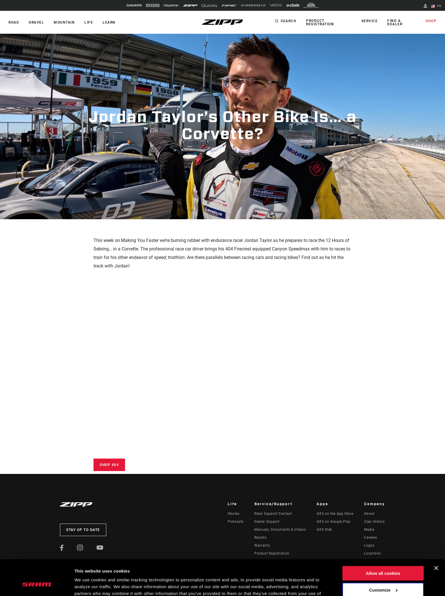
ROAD (14, 22)
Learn (109, 22)
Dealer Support (267, 522)
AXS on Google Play (334, 522)
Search (288, 21)
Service (369, 21)
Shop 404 (109, 465)
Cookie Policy (138, 569)
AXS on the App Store (335, 514)
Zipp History (374, 522)
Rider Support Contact (273, 514)
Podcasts (236, 522)
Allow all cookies (383, 542)
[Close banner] (436, 537)
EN (436, 6)
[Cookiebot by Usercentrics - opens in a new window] (37, 585)
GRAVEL (36, 22)
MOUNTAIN (64, 22)
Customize (383, 558)
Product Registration (320, 22)
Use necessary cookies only (383, 575)
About (369, 514)
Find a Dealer (394, 22)
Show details (87, 584)
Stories (233, 514)
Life (88, 22)
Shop (431, 21)
